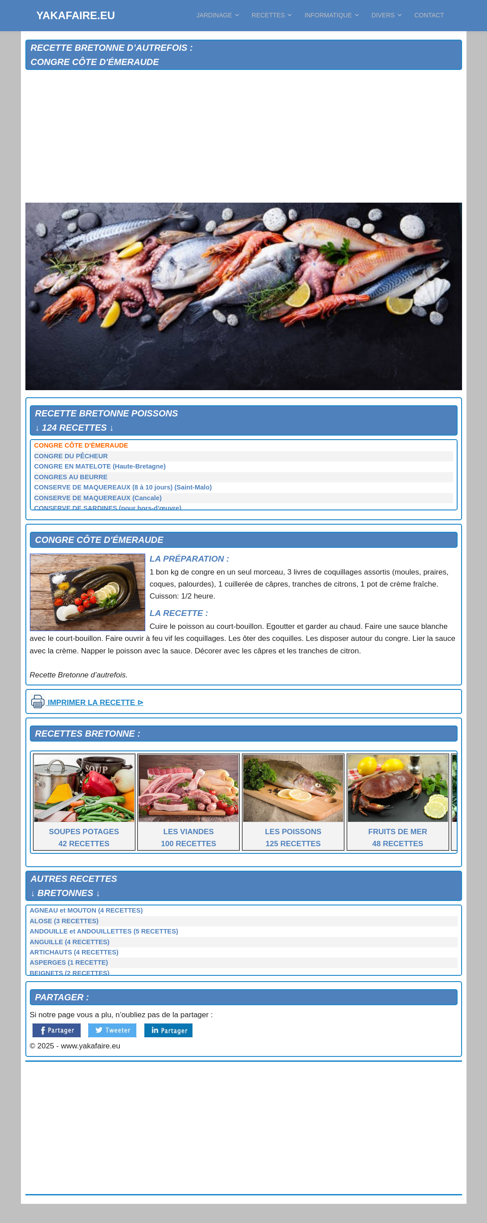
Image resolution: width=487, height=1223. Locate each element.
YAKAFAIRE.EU (76, 15)
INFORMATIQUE (331, 15)
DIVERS (386, 15)
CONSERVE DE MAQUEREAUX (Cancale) (98, 497)
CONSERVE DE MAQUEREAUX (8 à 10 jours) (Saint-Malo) (123, 487)
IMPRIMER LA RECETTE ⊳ (86, 702)
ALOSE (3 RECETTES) (64, 921)
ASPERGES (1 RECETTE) (69, 962)
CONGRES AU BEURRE (71, 477)
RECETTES (271, 15)
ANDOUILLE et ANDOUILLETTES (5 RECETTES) (104, 931)
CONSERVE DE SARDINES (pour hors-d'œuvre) (108, 508)
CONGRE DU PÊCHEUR (71, 456)
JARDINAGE (217, 15)
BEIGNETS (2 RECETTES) (70, 973)
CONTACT (429, 15)
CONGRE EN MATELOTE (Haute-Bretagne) (100, 466)
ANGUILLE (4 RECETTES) (70, 942)
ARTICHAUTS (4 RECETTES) (74, 952)
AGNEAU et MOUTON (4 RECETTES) (86, 910)
